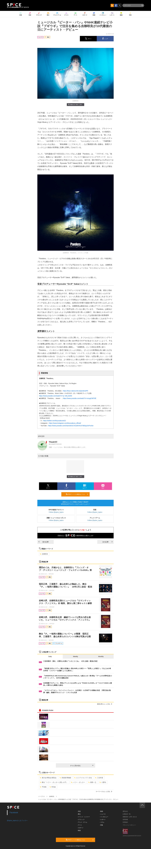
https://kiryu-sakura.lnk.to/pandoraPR (75, 391)
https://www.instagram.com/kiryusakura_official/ (65, 423)
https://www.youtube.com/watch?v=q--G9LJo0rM (55, 396)
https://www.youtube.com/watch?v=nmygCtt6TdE (79, 398)
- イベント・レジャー (83, 817)
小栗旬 (103, 782)
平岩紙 (43, 787)
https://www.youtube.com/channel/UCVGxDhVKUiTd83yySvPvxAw (70, 426)
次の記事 (107, 542)
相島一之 (92, 782)
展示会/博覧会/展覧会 (48, 778)
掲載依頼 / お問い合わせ (130, 817)
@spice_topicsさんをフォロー (17, 820)
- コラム (102, 822)
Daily (50, 656)
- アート (79, 825)
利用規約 (125, 822)
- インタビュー (104, 817)
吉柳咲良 (44, 554)
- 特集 (101, 825)
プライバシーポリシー (129, 825)
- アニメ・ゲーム (82, 822)
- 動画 (101, 811)
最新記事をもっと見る (104, 704)
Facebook (14, 812)
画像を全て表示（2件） (75, 104)
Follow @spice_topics (56, 512)
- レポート (103, 819)
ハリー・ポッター (78, 782)
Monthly (101, 656)
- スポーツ (80, 828)
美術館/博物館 (65, 778)
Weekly (75, 656)
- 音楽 (79, 811)
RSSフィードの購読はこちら (77, 494)
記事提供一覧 (127, 814)
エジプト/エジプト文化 (83, 778)
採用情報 (125, 819)
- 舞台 (79, 814)
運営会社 (125, 811)
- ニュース (103, 814)
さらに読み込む (81, 765)
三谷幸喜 (99, 778)
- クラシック (81, 819)
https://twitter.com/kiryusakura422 (54, 421)
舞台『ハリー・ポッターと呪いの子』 (54, 782)
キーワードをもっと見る (104, 791)
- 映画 (79, 830)
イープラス (41, 796)
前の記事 (44, 542)
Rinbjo (53, 787)
